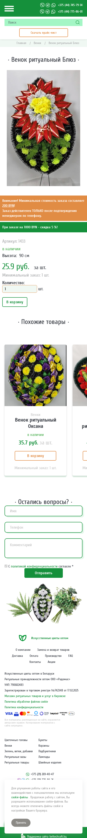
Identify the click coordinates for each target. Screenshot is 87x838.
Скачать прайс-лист (43, 33)
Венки (8, 746)
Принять (21, 823)
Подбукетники (47, 751)
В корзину (14, 302)
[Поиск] (77, 22)
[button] (76, 74)
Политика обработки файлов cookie (26, 702)
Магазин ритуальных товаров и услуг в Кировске (35, 696)
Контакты (35, 662)
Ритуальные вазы (15, 757)
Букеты (42, 740)
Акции (51, 662)
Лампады (44, 757)
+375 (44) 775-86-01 (70, 11)
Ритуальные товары (17, 762)
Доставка (17, 656)
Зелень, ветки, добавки (19, 751)
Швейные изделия (49, 762)
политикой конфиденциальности (35, 566)
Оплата (34, 656)
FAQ (70, 656)
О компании (23, 650)
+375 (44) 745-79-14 (70, 5)
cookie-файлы (20, 797)
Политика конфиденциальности (24, 707)
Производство (53, 656)
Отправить (43, 573)
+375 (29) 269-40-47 (42, 774)
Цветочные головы (16, 740)
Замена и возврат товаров (53, 650)
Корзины (43, 746)
